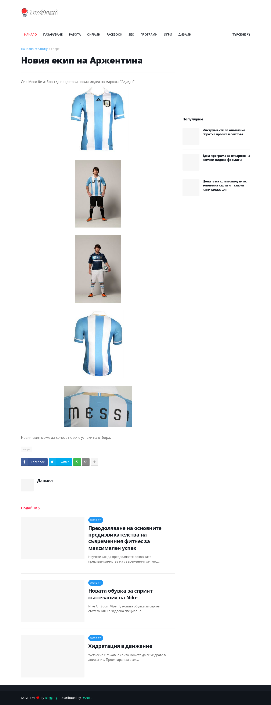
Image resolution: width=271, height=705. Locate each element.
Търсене (239, 34)
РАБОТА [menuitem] (75, 34)
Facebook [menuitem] (114, 34)
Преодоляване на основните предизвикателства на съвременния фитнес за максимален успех (125, 538)
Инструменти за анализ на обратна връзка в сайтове (224, 132)
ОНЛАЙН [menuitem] (93, 34)
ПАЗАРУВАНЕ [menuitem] (53, 34)
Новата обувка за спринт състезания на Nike (120, 593)
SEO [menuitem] (131, 34)
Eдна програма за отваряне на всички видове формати (226, 158)
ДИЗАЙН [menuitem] (184, 34)
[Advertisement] (173, 14)
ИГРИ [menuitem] (168, 34)
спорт (55, 49)
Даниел (45, 480)
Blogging (51, 698)
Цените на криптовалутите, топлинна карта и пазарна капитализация (225, 185)
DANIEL (87, 698)
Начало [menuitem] (30, 34)
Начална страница (34, 49)
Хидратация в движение (120, 646)
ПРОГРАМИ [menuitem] (149, 34)
